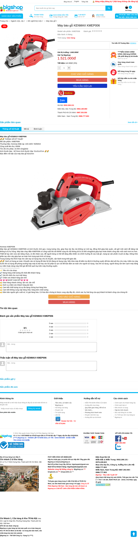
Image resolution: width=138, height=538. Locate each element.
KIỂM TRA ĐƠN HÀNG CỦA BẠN (96, 403)
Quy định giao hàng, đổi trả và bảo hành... (95, 409)
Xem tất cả (132, 122)
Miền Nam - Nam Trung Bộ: (73, 116)
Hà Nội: (66, 105)
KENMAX (133, 43)
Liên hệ (57, 415)
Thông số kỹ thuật (10, 129)
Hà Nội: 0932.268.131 (128, 17)
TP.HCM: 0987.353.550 (128, 15)
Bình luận (38, 129)
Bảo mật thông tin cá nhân (123, 412)
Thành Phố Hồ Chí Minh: (72, 112)
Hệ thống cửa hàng (61, 408)
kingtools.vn (53, 472)
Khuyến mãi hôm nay (92, 415)
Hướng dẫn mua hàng (92, 405)
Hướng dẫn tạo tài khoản (93, 417)
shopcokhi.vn (66, 472)
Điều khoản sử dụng (121, 408)
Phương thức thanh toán (93, 412)
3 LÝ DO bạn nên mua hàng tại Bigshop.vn (125, 416)
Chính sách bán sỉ (120, 405)
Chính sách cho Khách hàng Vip (125, 403)
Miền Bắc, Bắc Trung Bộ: (72, 109)
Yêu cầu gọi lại (82, 86)
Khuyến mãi (59, 410)
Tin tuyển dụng (60, 412)
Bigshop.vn (78, 469)
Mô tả (26, 129)
